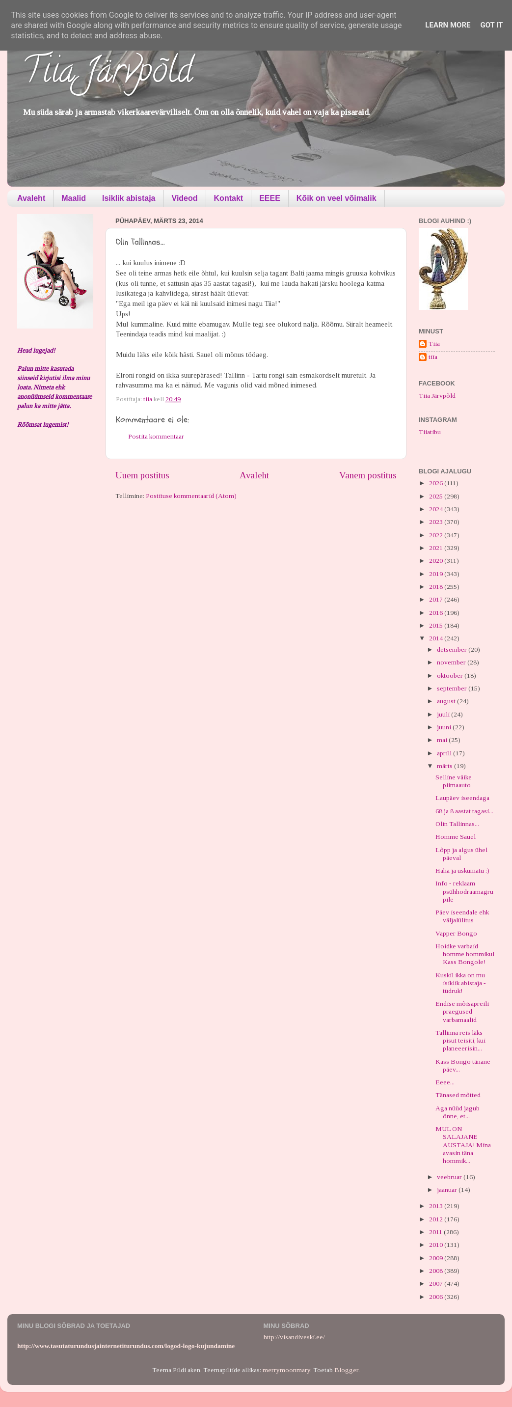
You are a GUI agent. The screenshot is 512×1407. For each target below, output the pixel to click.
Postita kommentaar (156, 436)
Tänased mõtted (458, 1095)
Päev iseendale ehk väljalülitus (462, 916)
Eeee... (445, 1082)
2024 (436, 509)
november (452, 662)
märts (445, 766)
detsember (452, 649)
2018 (436, 586)
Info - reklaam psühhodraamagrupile (464, 891)
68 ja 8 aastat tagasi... (464, 811)
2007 (436, 1283)
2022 (436, 535)
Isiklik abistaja (129, 198)
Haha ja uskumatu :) (462, 870)
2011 (436, 1232)
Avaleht (31, 198)
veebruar (450, 1177)
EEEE (269, 198)
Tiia (434, 343)
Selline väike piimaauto (453, 781)
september (452, 688)
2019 (436, 574)
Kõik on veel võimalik (336, 198)
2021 (436, 548)
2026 (436, 483)
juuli (444, 714)
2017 (436, 599)
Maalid (73, 198)
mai (443, 740)
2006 (436, 1296)
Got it (491, 25)
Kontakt (228, 198)
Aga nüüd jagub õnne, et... (457, 1112)
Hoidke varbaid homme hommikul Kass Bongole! (464, 954)
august (447, 701)
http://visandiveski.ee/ (294, 1337)
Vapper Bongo (456, 933)
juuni (445, 727)
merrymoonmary (286, 1370)
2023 (436, 521)
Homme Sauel (455, 836)
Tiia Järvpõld (107, 74)
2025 (436, 496)
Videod (185, 198)
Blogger (346, 1370)
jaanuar (447, 1189)
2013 (436, 1206)
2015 (436, 625)
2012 (436, 1219)
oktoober (450, 675)
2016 (436, 612)
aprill (445, 753)
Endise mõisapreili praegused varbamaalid (462, 1011)
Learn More (447, 25)
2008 (436, 1270)
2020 (436, 560)
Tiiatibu (430, 432)
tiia (433, 356)
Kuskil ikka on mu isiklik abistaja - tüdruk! (460, 982)
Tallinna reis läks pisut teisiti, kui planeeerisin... (460, 1040)
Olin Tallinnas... (457, 824)
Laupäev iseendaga (462, 797)
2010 (436, 1244)
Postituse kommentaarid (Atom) (191, 495)
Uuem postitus (142, 475)
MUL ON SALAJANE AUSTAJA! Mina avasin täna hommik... (463, 1144)
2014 (436, 638)
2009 (436, 1258)
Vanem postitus (368, 475)
